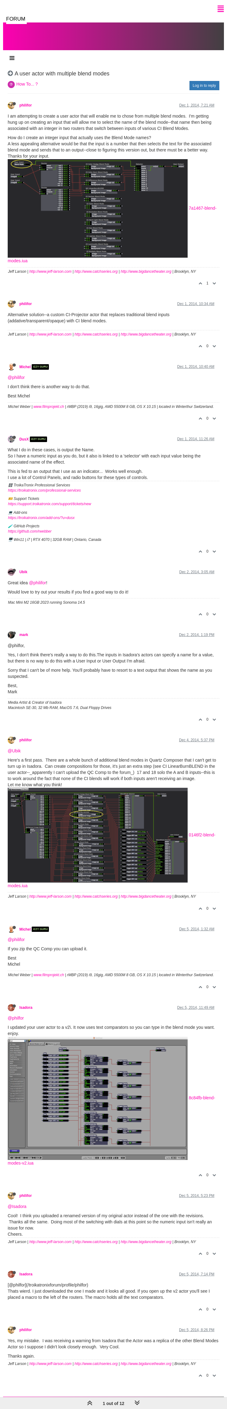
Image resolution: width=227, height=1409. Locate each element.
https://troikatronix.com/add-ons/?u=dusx (41, 518)
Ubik (23, 572)
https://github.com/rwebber (29, 531)
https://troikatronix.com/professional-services (44, 490)
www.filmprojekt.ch (49, 407)
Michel (25, 367)
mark (23, 635)
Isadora (25, 1007)
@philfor (16, 1018)
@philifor (16, 377)
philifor (25, 105)
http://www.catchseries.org (95, 271)
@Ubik (14, 750)
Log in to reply (204, 85)
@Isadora (17, 1206)
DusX (24, 439)
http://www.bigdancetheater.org (146, 271)
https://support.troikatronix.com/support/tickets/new (49, 504)
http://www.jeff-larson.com (50, 271)
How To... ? (27, 84)
